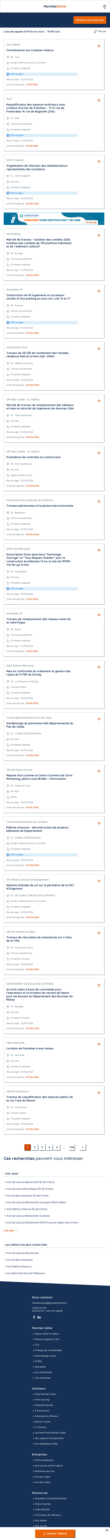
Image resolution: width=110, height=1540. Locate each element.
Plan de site (39, 1526)
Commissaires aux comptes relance (30, 50)
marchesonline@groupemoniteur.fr (49, 1303)
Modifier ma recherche (90, 20)
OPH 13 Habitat (14, 160)
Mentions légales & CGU (45, 1339)
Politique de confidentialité (47, 1350)
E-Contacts (39, 1427)
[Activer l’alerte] (55, 1534)
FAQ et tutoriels (41, 1504)
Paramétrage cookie (44, 1356)
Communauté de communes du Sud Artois (29, 500)
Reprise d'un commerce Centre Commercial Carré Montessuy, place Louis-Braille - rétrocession (39, 777)
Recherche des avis (43, 1471)
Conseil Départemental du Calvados (26, 821)
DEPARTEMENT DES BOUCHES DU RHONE (30, 983)
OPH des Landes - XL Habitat (22, 399)
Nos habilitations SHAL (45, 1443)
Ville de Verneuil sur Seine (20, 931)
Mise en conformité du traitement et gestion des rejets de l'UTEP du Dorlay (38, 672)
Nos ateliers (39, 1520)
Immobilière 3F (14, 289)
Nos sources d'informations (47, 1465)
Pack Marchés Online (44, 1394)
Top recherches (41, 1378)
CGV (35, 1344)
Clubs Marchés (41, 1509)
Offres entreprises (42, 1460)
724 (71, 1147)
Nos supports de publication (48, 1438)
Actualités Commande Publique (49, 1498)
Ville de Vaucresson (17, 1091)
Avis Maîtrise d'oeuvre (17, 1266)
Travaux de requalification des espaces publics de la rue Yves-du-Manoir (39, 1098)
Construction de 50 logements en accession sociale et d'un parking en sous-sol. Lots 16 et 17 (38, 296)
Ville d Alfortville (15, 1042)
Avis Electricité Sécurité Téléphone (24, 1273)
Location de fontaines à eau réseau (30, 1048)
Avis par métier (41, 1482)
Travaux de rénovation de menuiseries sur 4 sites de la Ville (39, 939)
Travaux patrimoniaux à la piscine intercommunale (39, 505)
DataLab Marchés (42, 1405)
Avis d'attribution (42, 1372)
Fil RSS (37, 1361)
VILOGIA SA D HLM (16, 347)
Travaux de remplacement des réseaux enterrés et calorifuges (38, 620)
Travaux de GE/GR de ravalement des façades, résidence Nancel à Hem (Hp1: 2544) (37, 354)
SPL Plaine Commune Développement (27, 879)
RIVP (9, 99)
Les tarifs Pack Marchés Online (49, 1432)
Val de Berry (13, 233)
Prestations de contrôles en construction (33, 457)
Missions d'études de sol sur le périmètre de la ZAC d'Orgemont (40, 887)
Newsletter (39, 1367)
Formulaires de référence (46, 1515)
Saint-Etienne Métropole (20, 665)
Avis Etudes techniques (18, 1259)
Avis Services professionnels (21, 1253)
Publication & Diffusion (45, 1416)
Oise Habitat (13, 44)
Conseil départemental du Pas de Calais (29, 717)
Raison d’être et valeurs (45, 1333)
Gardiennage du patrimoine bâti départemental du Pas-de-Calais (39, 725)
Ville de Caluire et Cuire (19, 769)
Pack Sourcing (40, 1399)
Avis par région (41, 1476)
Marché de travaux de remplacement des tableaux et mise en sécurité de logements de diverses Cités (40, 406)
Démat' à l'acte (41, 1421)
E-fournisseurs (40, 1410)
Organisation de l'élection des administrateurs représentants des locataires (37, 167)
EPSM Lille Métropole (18, 548)
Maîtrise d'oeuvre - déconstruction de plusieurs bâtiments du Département (37, 829)
